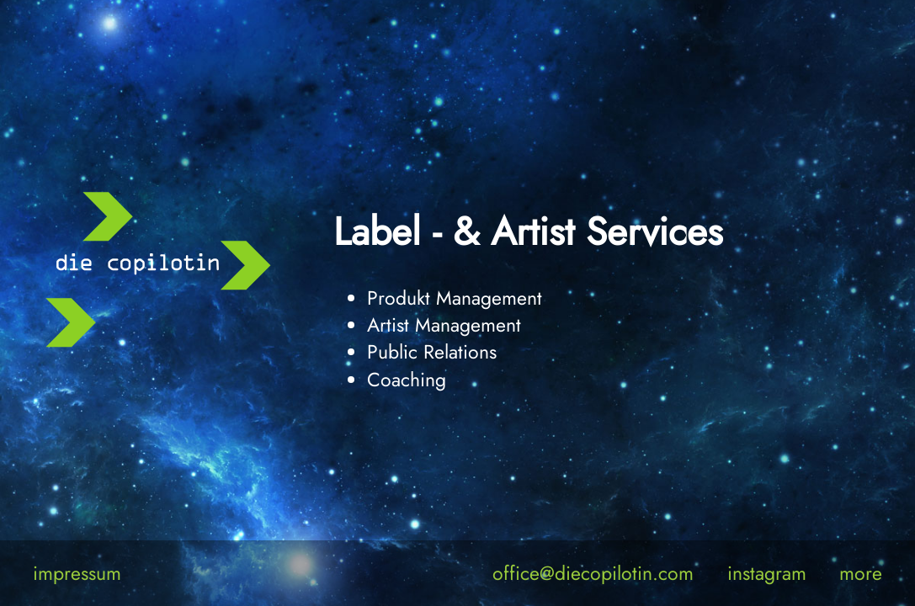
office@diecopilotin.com (593, 573)
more (860, 573)
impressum (77, 573)
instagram (766, 573)
